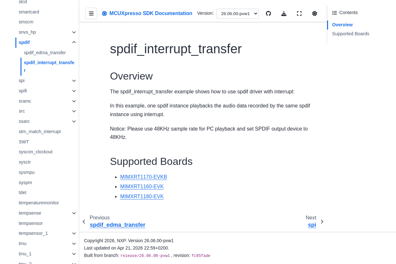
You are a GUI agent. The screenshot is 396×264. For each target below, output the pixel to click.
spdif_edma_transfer (45, 52)
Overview (342, 24)
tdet (22, 192)
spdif (24, 42)
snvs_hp (27, 32)
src (22, 111)
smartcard (29, 11)
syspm (25, 182)
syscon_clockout (36, 151)
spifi (23, 90)
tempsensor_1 (33, 233)
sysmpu (27, 172)
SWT (24, 141)
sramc (25, 101)
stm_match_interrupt (40, 131)
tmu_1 (25, 253)
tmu (22, 243)
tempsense (30, 213)
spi (21, 80)
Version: (205, 13)
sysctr (25, 162)
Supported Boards (350, 33)
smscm (26, 21)
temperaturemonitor (39, 202)
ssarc (24, 121)
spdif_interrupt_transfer (49, 66)
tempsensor (31, 223)
